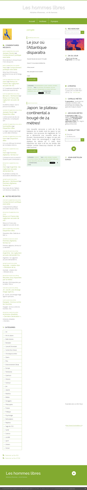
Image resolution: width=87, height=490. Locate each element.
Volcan (7, 448)
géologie (39, 161)
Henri (5, 67)
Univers (7, 444)
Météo (7, 397)
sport (7, 441)
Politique (8, 412)
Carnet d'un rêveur (11, 350)
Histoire (7, 379)
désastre (34, 161)
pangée (30, 89)
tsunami (34, 89)
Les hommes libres (43, 7)
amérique (30, 91)
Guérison (8, 375)
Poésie (7, 408)
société (7, 437)
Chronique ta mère (11, 354)
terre (44, 161)
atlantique (40, 87)
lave (34, 91)
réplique (55, 159)
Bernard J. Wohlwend (11, 96)
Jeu (6, 386)
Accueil (32, 21)
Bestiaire (8, 343)
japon (38, 91)
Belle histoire (9, 339)
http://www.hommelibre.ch (74, 425)
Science (7, 434)
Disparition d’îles (9, 114)
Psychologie (9, 415)
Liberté (7, 390)
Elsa (6, 361)
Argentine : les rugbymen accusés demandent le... (12, 169)
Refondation (9, 419)
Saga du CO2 (9, 426)
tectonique (47, 87)
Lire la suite (32, 79)
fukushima (31, 159)
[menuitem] (32, 21)
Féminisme (8, 372)
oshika (36, 159)
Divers (7, 357)
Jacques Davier (8, 112)
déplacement (49, 159)
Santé (7, 430)
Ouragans (8, 401)
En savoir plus (72, 488)
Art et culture (9, 335)
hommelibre (7, 126)
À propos (54, 21)
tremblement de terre (43, 89)
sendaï (29, 161)
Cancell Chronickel (11, 346)
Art (6, 332)
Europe (7, 368)
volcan (53, 87)
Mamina (7, 394)
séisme (50, 157)
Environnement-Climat (12, 365)
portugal (53, 89)
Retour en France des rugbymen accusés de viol (11, 84)
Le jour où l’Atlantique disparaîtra (37, 47)
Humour (8, 383)
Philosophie (9, 404)
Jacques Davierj (8, 53)
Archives (42, 21)
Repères (8, 423)
